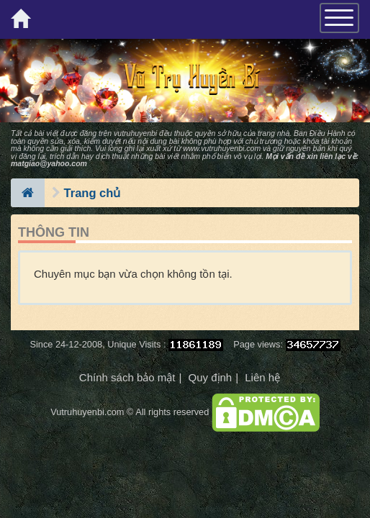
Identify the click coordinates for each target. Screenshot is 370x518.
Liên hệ (262, 377)
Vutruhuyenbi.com (87, 411)
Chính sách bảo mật (127, 377)
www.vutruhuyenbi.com (222, 148)
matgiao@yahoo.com (49, 163)
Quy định (210, 377)
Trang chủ (92, 192)
